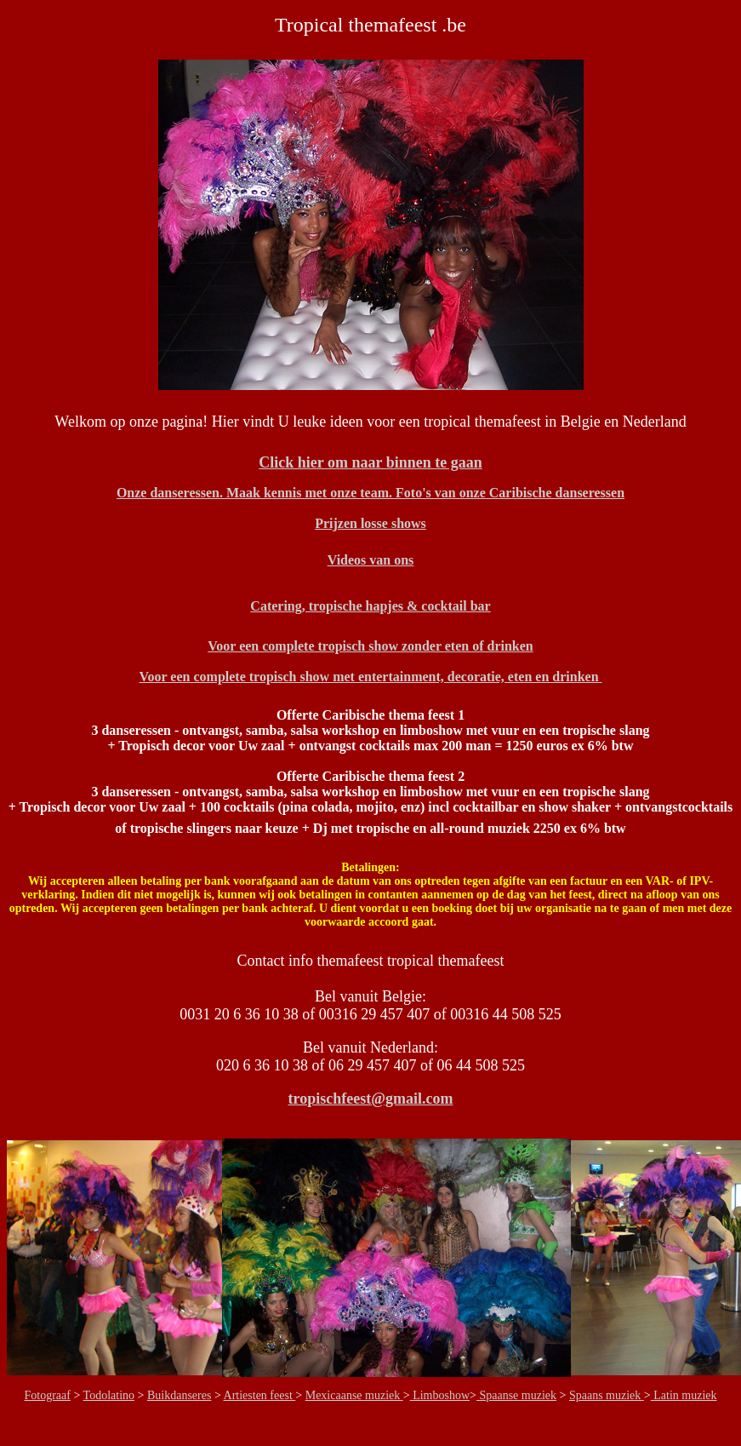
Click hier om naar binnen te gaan (370, 462)
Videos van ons (371, 560)
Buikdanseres (179, 1395)
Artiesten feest (260, 1395)
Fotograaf (48, 1395)
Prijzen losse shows (370, 523)
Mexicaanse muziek (354, 1395)
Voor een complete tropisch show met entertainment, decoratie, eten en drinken (370, 676)
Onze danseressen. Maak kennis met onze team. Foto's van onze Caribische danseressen (370, 492)
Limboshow (440, 1395)
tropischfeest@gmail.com (370, 1098)
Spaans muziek (606, 1395)
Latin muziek (684, 1395)
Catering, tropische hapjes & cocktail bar (370, 606)
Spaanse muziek (516, 1395)
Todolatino (108, 1395)
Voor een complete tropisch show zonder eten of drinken (370, 646)
